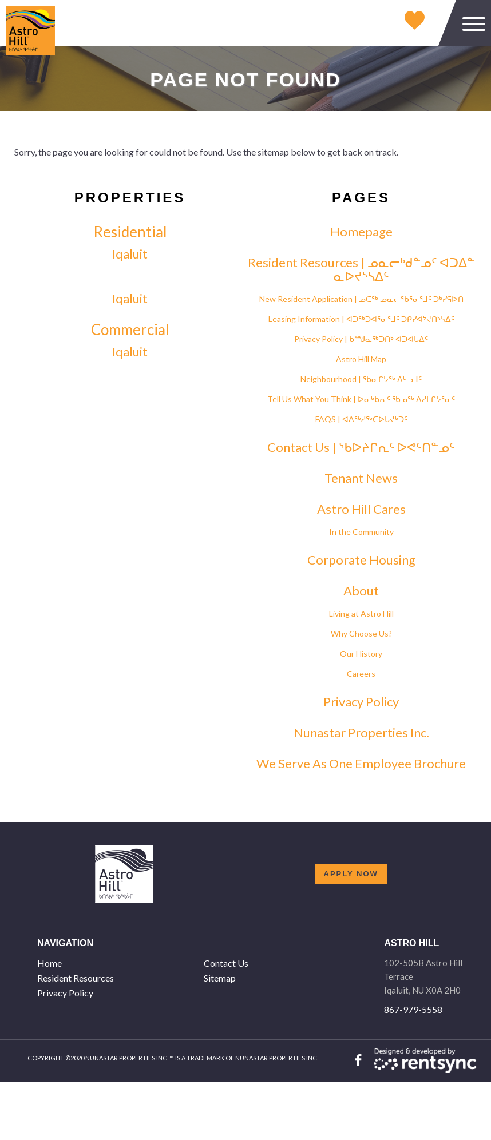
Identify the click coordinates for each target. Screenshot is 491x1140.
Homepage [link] (361, 232)
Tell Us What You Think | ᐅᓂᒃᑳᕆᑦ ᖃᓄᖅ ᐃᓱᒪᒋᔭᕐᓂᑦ (361, 399)
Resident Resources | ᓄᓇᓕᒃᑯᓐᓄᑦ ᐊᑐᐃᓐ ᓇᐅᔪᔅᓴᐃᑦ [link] (361, 269)
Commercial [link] (130, 329)
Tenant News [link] (361, 478)
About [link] (361, 591)
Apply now (351, 873)
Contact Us (226, 963)
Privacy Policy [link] (361, 702)
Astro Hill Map (361, 359)
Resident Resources (75, 977)
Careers (361, 673)
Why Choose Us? (361, 633)
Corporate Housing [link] (361, 560)
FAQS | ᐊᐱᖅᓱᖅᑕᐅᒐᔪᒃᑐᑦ (361, 419)
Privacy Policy (65, 992)
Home (49, 963)
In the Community (361, 532)
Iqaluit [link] (130, 254)
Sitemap (220, 977)
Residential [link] (130, 232)
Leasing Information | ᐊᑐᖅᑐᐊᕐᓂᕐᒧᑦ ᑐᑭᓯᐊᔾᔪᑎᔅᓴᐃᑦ (361, 319)
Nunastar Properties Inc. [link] (361, 733)
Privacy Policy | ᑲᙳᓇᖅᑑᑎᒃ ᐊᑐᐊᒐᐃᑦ (361, 339)
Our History (361, 653)
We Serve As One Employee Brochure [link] (361, 763)
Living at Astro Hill (361, 613)
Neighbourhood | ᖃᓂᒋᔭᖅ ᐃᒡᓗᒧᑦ (361, 379)
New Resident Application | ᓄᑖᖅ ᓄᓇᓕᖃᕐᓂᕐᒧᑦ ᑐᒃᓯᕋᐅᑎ (361, 299)
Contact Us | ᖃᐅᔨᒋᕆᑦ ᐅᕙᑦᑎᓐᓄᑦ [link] (361, 447)
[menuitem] (116, 963)
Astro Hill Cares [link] (361, 509)
